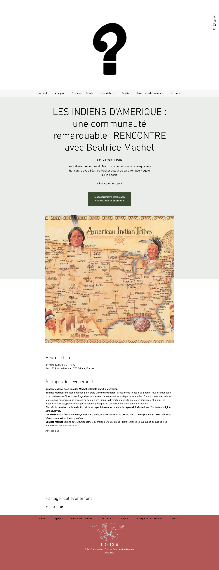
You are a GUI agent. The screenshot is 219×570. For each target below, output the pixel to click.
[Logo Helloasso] (112, 545)
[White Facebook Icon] (101, 545)
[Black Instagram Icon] (214, 20)
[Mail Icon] (214, 28)
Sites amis (109, 552)
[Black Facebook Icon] (214, 17)
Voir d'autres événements (109, 201)
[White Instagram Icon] (107, 545)
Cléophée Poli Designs (123, 549)
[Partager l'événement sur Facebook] (46, 507)
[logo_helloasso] (214, 24)
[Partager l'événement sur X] (54, 507)
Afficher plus (52, 430)
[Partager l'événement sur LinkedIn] (61, 507)
